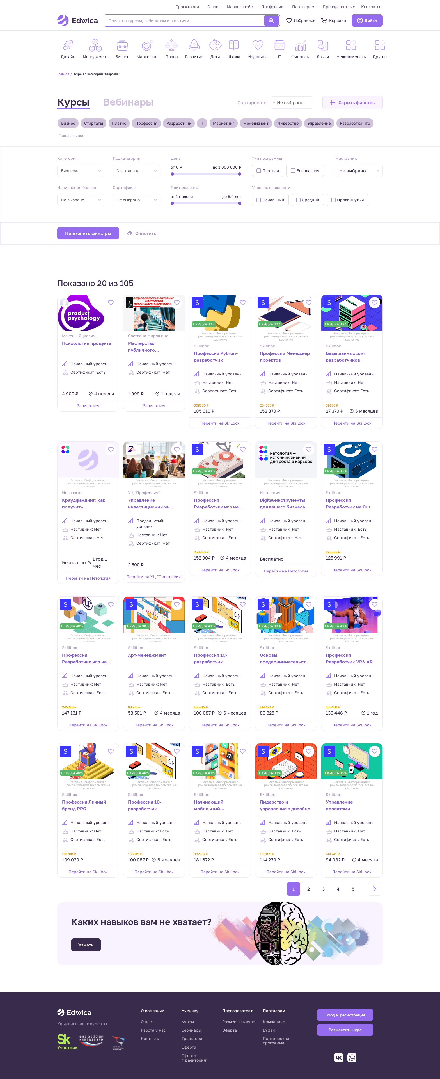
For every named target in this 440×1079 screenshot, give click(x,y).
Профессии (272, 6)
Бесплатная (308, 170)
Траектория (187, 6)
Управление (319, 123)
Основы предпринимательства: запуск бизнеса (286, 659)
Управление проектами (339, 805)
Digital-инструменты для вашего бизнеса (282, 503)
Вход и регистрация (345, 1014)
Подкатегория (126, 158)
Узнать (86, 945)
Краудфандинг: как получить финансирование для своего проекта (86, 504)
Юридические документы (82, 1024)
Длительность (184, 187)
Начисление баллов (76, 187)
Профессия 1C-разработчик (210, 658)
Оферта (189, 1047)
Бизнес (68, 123)
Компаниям (274, 1021)
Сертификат (125, 187)
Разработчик (178, 123)
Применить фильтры (88, 233)
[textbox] (355, 171)
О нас (212, 6)
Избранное (300, 20)
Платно (119, 123)
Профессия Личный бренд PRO (84, 805)
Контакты (370, 6)
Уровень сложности (271, 187)
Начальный (273, 199)
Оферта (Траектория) (194, 1057)
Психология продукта (86, 343)
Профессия (146, 123)
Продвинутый (350, 199)
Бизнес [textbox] (69, 171)
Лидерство (288, 123)
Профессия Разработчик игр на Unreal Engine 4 (84, 659)
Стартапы (93, 123)
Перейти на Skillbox (220, 423)
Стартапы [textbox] (127, 171)
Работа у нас (153, 1030)
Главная (63, 74)
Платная (270, 170)
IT (202, 123)
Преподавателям (339, 6)
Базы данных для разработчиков (345, 356)
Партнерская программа (276, 1040)
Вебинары (128, 102)
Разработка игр (355, 123)
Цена (176, 158)
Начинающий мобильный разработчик (208, 806)
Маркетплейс (240, 6)
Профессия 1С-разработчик (144, 805)
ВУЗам (269, 1030)
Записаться (88, 405)
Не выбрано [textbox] (290, 102)
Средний (310, 199)
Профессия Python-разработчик (216, 356)
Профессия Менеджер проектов (285, 356)
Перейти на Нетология (88, 578)
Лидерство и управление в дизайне (285, 805)
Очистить (145, 233)
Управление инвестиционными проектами (149, 504)
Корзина (333, 20)
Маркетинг (223, 123)
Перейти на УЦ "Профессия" (154, 576)
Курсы (73, 102)
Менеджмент (256, 123)
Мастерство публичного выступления (142, 347)
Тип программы (267, 158)
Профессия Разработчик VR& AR (349, 658)
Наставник (346, 158)
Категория (67, 158)
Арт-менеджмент (147, 655)
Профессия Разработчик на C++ (348, 503)
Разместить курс (238, 1021)
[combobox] (292, 102)
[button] (352, 102)
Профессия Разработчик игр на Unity (216, 504)
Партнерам (303, 6)
